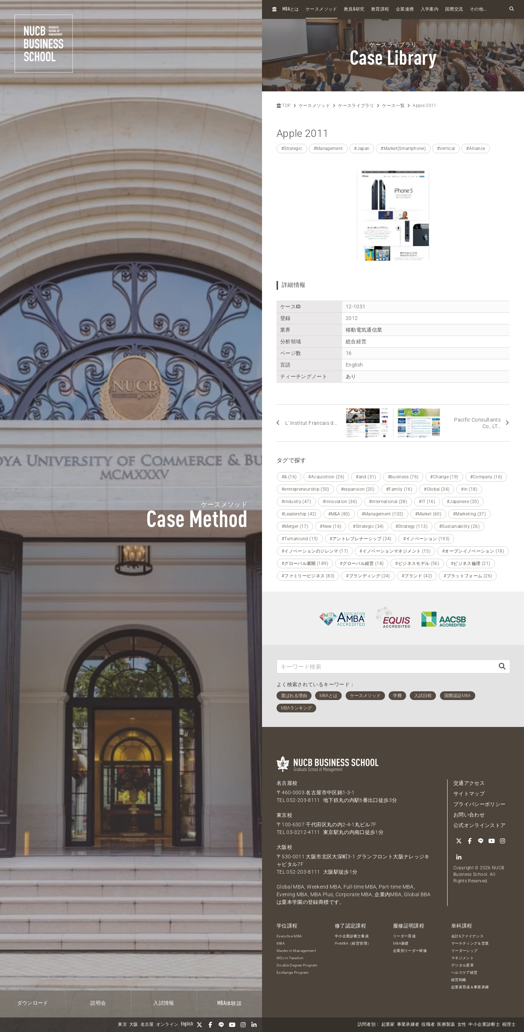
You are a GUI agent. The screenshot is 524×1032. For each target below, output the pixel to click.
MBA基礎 (401, 943)
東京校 (284, 815)
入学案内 (429, 9)
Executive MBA (289, 936)
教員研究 (354, 9)
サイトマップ (469, 793)
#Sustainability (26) (459, 526)
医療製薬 (446, 1025)
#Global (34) (436, 489)
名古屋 (147, 1025)
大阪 (133, 1025)
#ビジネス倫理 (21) (470, 563)
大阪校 (284, 847)
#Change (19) (444, 476)
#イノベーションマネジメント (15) (395, 551)
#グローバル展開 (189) (305, 563)
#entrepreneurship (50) (305, 489)
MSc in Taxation (290, 958)
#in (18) (469, 489)
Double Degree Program (297, 965)
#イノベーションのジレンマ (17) (315, 551)
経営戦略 (458, 980)
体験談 (229, 1004)
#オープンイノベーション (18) (473, 551)
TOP (283, 105)
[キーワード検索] (386, 666)
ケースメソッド (321, 9)
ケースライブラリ (356, 105)
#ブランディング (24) (368, 575)
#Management (328, 148)
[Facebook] (210, 1024)
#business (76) (403, 476)
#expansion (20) (357, 489)
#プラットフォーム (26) (468, 575)
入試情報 (163, 1003)
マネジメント (462, 958)
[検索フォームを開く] (512, 9)
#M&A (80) (339, 514)
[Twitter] (199, 1024)
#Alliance (475, 148)
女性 (462, 1025)
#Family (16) (399, 489)
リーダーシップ (464, 951)
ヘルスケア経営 (464, 972)
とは (290, 9)
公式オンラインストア (479, 825)
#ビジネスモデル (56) (417, 563)
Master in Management (296, 951)
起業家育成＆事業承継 (470, 987)
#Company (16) (486, 476)
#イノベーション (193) (426, 538)
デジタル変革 (462, 965)
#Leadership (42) (299, 514)
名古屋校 (287, 783)
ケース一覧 (393, 105)
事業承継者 (408, 1025)
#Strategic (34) (368, 526)
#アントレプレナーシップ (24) (361, 538)
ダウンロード (32, 1003)
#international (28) (388, 501)
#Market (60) (428, 514)
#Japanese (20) (463, 501)
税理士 (509, 1025)
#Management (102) (383, 514)
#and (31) (366, 476)
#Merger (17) (295, 526)
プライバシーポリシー (479, 804)
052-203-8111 (303, 800)
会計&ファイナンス (467, 936)
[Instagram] (243, 1024)
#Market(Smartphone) (403, 148)
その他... (478, 9)
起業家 (388, 1025)
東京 (122, 1025)
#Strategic (291, 148)
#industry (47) (296, 501)
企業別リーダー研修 (410, 951)
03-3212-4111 (303, 832)
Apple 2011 (425, 105)
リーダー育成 (404, 936)
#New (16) (330, 526)
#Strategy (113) (412, 526)
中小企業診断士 (484, 1025)
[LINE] (221, 1024)
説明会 (98, 1003)
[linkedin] (254, 1024)
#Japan (361, 148)
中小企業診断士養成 (352, 936)
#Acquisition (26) (326, 476)
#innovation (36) (340, 501)
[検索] (502, 666)
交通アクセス (469, 783)
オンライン (167, 1025)
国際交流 (454, 9)
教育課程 (380, 9)
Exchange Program (293, 972)
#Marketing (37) (469, 514)
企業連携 (405, 9)
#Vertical (446, 148)
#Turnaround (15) (300, 538)
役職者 (428, 1025)
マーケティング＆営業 (470, 943)
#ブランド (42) (417, 575)
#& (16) (289, 476)
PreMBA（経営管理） (353, 943)
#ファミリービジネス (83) (308, 575)
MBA (281, 943)
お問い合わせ (469, 815)
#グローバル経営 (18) (362, 563)
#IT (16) (427, 501)
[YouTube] (232, 1024)
